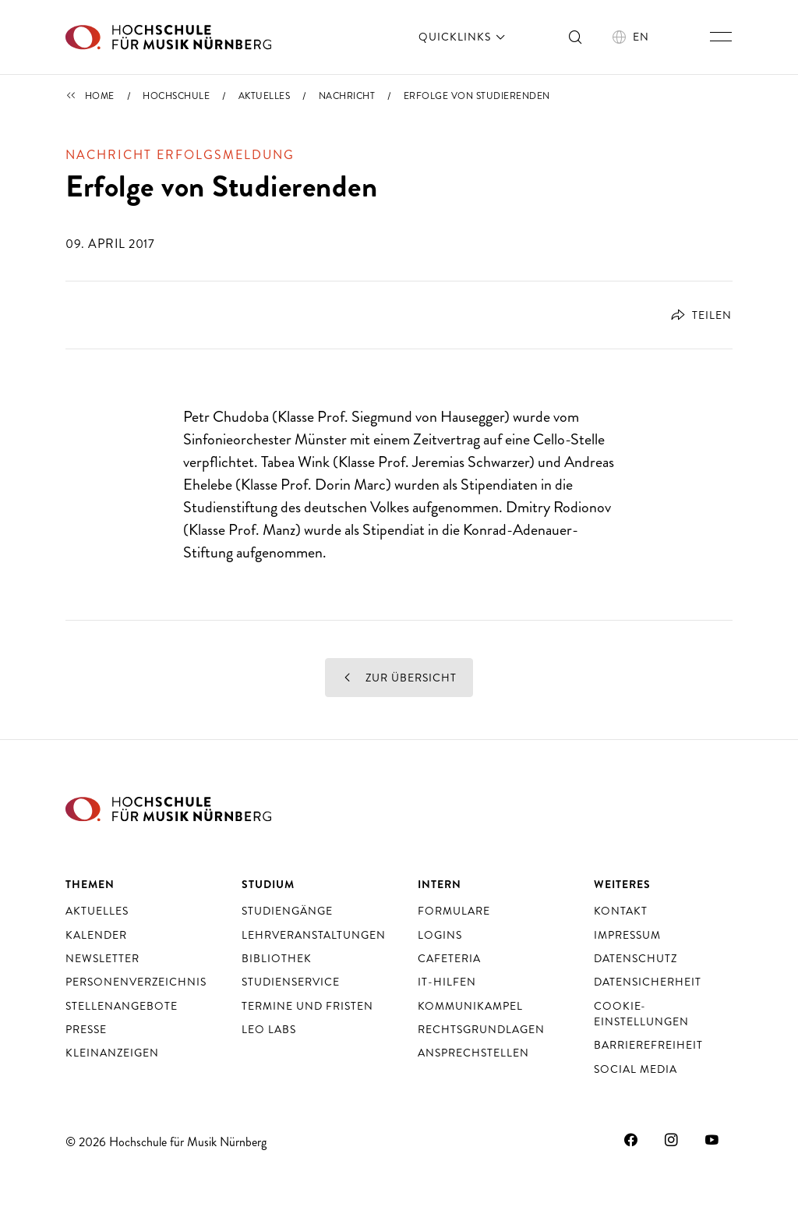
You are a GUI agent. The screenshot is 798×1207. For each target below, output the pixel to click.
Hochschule (176, 95)
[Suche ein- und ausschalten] (576, 36)
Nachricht (347, 95)
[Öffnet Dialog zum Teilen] (695, 315)
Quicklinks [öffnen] (463, 36)
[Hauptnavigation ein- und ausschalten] (721, 36)
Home (100, 95)
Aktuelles (264, 95)
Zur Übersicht (399, 677)
